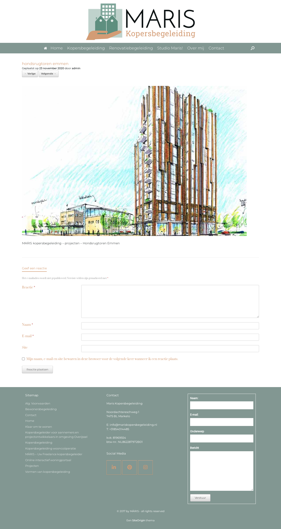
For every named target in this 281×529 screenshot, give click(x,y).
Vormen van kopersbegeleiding (47, 471)
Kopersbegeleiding (86, 48)
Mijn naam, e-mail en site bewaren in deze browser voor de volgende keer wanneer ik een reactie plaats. (102, 359)
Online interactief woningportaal (48, 460)
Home (53, 48)
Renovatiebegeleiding (131, 48)
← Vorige (30, 73)
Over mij (195, 48)
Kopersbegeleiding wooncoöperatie (50, 448)
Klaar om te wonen (38, 426)
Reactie (28, 287)
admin (76, 68)
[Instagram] (145, 467)
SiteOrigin (138, 520)
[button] (252, 48)
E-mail (28, 336)
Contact (216, 48)
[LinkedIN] (113, 467)
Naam (27, 325)
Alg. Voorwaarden (37, 403)
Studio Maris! (170, 48)
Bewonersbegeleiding (41, 409)
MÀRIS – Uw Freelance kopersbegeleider (53, 454)
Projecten (32, 465)
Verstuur (200, 497)
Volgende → (48, 73)
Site (25, 348)
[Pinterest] (129, 467)
